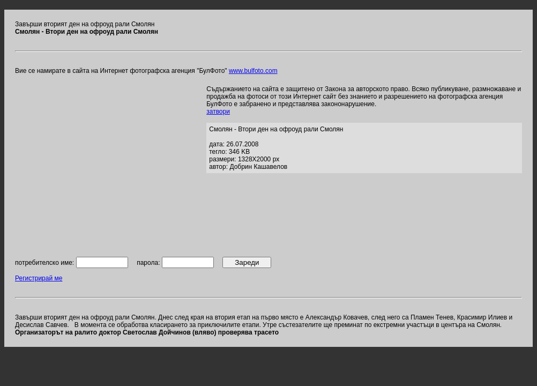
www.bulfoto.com (253, 71)
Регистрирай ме (38, 278)
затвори (218, 111)
